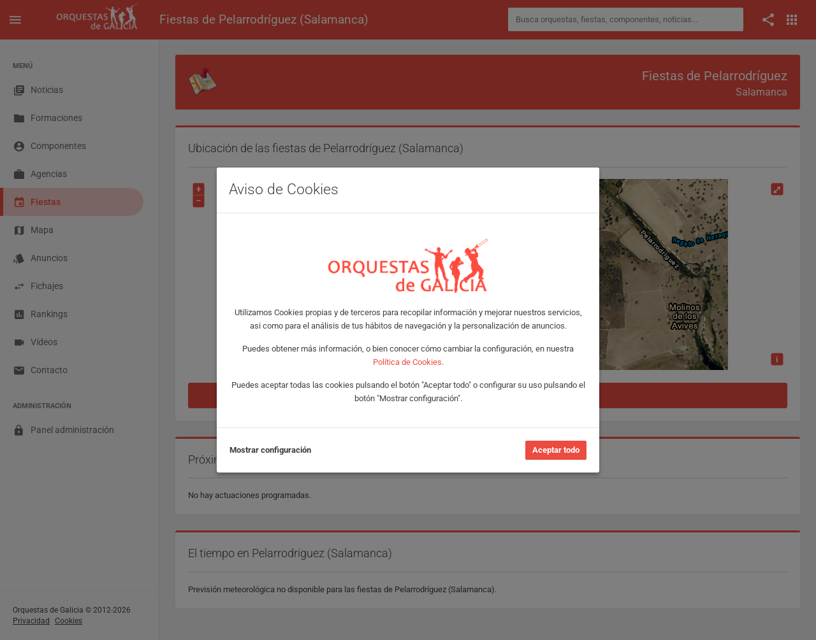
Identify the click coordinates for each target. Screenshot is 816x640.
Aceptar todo (555, 450)
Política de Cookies (407, 362)
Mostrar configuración (270, 450)
